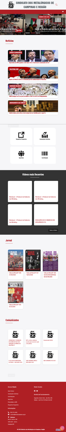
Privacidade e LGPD (12, 402)
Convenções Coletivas (13, 394)
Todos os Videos (53, 230)
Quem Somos (11, 391)
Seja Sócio (10, 399)
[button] (27, 33)
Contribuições (11, 396)
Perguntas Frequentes (13, 405)
